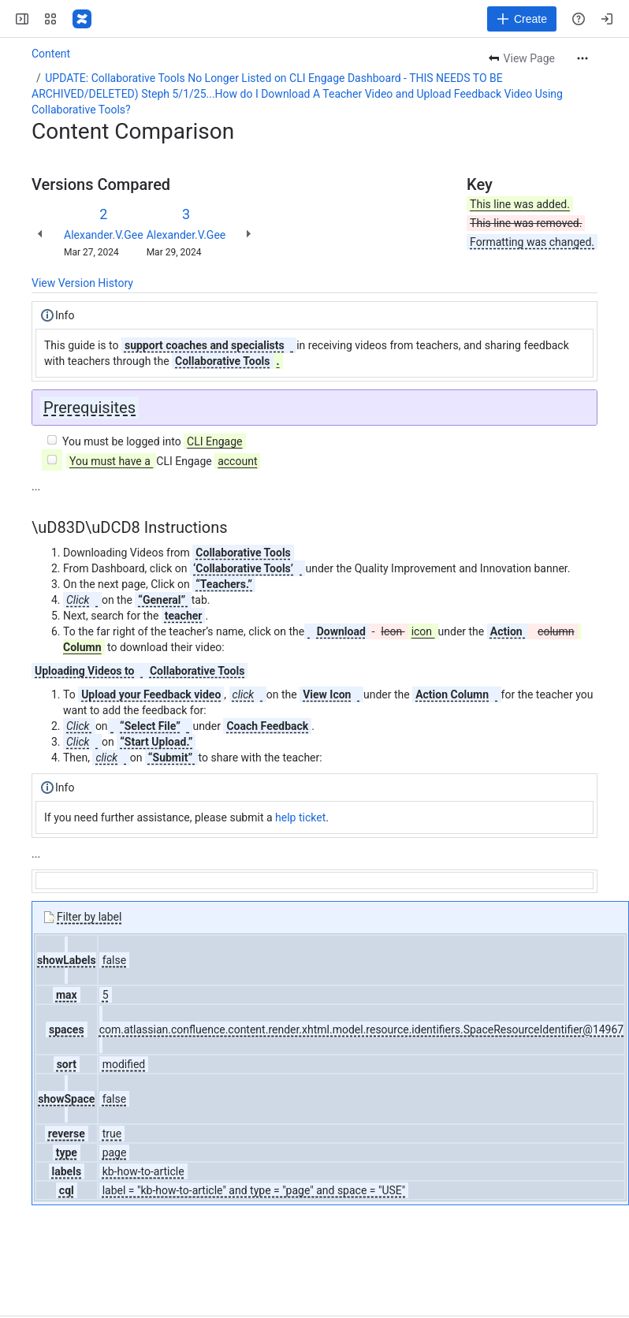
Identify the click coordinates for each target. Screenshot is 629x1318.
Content (51, 53)
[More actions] (582, 58)
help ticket (300, 817)
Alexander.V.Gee (103, 235)
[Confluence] (82, 19)
